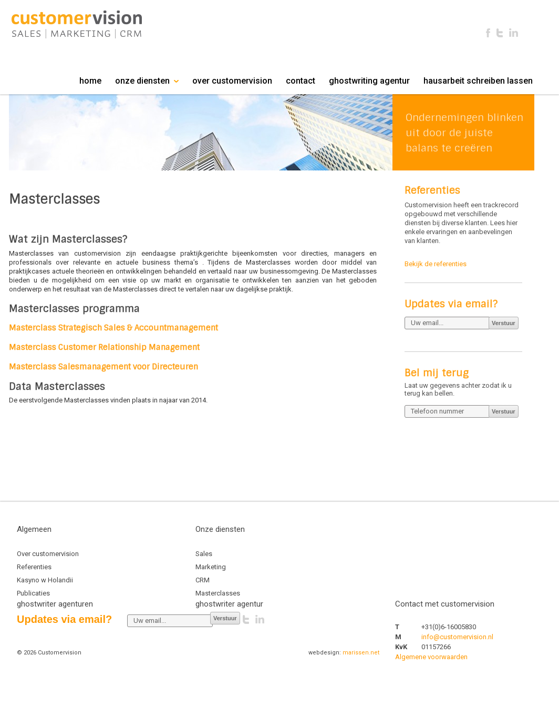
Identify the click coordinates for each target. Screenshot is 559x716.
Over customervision (48, 554)
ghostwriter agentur (229, 604)
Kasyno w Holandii (45, 580)
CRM (202, 580)
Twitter (499, 32)
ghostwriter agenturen (55, 604)
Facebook (488, 32)
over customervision (232, 81)
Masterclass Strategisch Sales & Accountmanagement (113, 327)
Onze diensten (221, 529)
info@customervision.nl (457, 637)
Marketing (210, 567)
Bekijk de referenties (436, 264)
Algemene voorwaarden (431, 657)
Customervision (77, 24)
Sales (203, 554)
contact (300, 81)
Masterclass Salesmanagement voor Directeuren (103, 366)
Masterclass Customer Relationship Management (104, 347)
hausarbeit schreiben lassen (478, 81)
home (90, 81)
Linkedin (513, 32)
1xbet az (460, 688)
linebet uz (460, 667)
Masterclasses (217, 593)
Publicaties (33, 593)
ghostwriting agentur (369, 81)
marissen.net (361, 652)
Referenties (34, 567)
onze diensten (147, 81)
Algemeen (35, 529)
